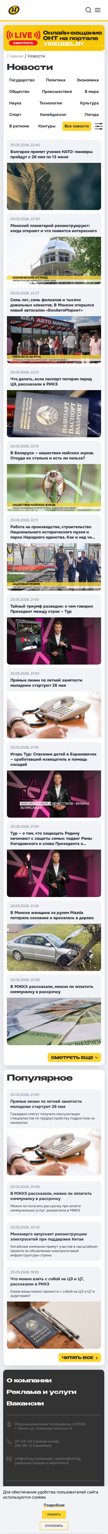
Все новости (77, 126)
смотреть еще (72, 1058)
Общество (19, 91)
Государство (22, 80)
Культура (89, 103)
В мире (92, 91)
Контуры (46, 126)
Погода (92, 114)
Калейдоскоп (53, 114)
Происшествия (57, 91)
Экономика (88, 80)
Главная (15, 56)
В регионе (19, 126)
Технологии (50, 103)
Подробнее (54, 1505)
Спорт (15, 114)
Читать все (77, 1358)
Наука (15, 103)
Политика (55, 80)
